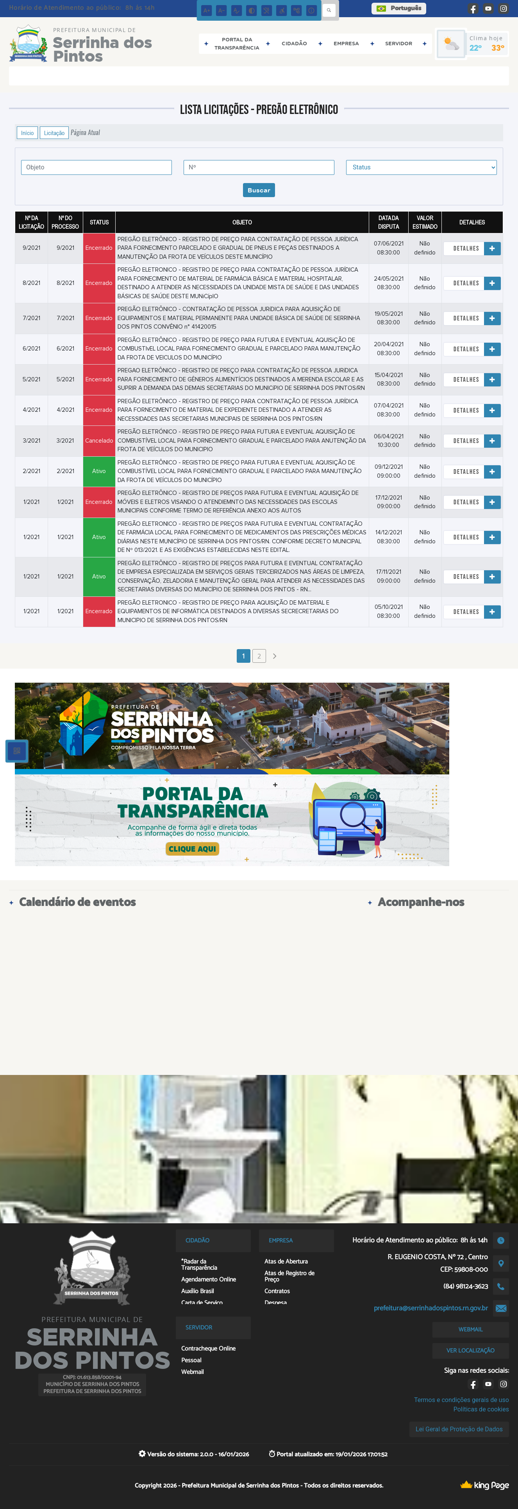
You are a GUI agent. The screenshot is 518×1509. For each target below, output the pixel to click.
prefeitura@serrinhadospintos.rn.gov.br (431, 1308)
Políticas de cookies (481, 1409)
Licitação (54, 133)
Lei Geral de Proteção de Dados (459, 1429)
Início (27, 133)
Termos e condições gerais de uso (461, 1400)
